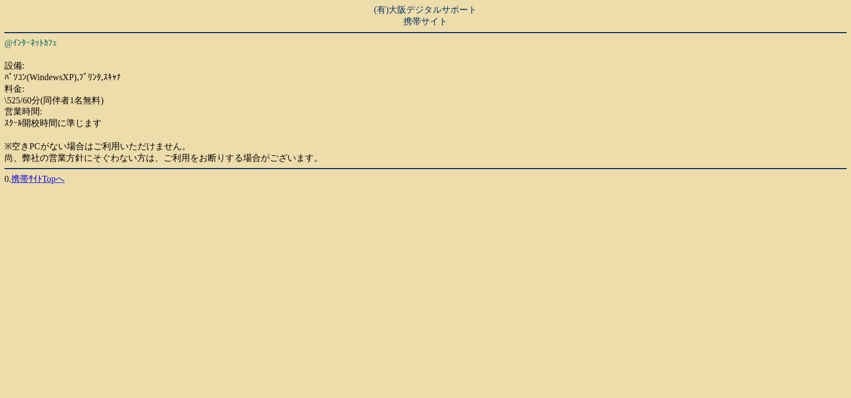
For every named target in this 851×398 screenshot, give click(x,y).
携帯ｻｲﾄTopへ (38, 179)
